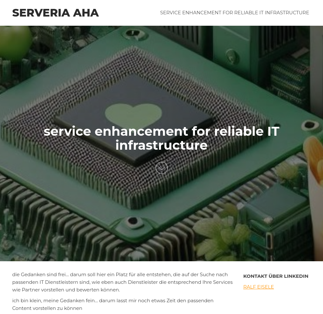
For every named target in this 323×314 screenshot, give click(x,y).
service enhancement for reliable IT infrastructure (234, 13)
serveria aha (55, 12)
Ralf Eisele (258, 287)
